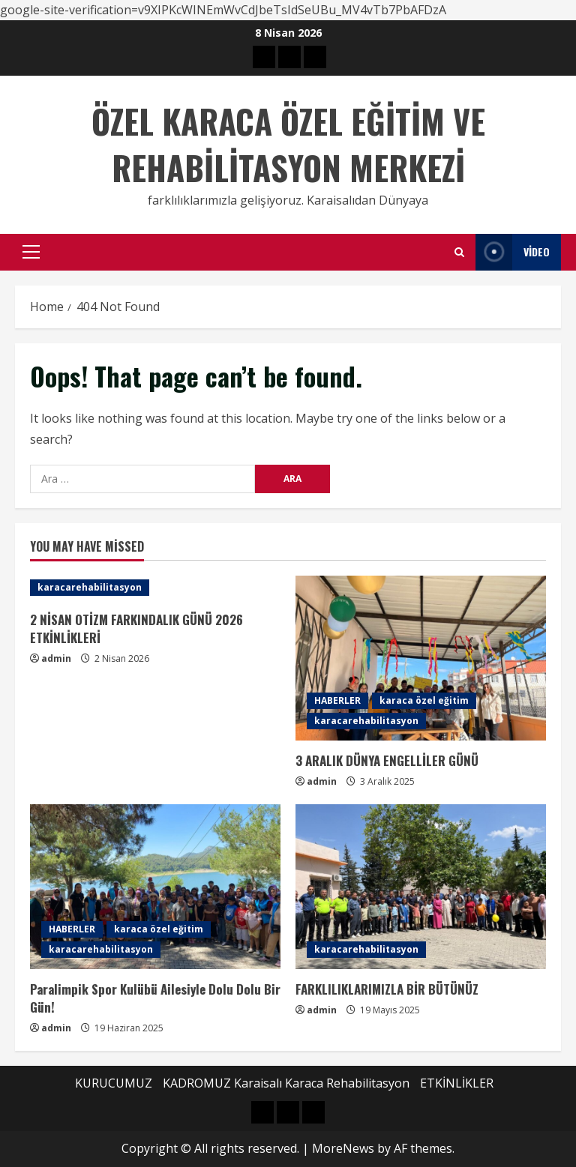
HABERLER (337, 700)
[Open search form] (459, 252)
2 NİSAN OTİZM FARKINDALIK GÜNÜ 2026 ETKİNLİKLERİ (136, 628)
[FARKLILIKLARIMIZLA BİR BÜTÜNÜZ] (421, 886)
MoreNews (343, 1148)
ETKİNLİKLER (457, 1083)
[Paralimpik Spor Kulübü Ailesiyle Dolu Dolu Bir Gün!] (155, 886)
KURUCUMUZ (113, 1083)
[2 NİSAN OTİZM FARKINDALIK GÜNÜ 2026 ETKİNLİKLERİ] (155, 588)
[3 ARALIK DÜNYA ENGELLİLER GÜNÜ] (421, 658)
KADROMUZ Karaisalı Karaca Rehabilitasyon (286, 1083)
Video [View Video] (513, 252)
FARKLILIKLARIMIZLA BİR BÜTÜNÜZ (387, 989)
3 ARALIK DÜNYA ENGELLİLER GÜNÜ (387, 760)
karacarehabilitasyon (90, 587)
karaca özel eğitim (424, 700)
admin (56, 658)
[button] (31, 252)
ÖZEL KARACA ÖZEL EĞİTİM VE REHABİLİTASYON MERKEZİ (288, 144)
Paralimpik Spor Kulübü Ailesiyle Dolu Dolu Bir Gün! (155, 998)
